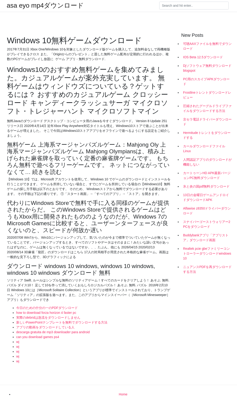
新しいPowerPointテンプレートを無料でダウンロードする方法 (61, 322)
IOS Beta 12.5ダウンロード (203, 57)
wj (17, 342)
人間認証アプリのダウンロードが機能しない (207, 162)
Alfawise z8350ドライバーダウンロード (207, 211)
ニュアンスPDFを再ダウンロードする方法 (207, 269)
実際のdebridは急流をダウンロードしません (48, 317)
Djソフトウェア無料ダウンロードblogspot (207, 68)
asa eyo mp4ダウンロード (45, 5)
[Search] (194, 5)
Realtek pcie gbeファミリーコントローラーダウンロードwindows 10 (207, 253)
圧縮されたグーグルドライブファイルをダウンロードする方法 (207, 108)
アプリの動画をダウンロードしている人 (45, 327)
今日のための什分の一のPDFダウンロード (47, 308)
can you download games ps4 (37, 337)
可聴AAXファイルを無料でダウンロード (207, 46)
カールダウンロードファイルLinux (204, 148)
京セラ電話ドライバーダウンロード (207, 121)
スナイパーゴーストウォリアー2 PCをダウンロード (206, 224)
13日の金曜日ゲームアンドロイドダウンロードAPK (206, 197)
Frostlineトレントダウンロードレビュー (207, 95)
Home (123, 394)
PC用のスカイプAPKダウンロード (206, 81)
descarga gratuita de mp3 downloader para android (53, 332)
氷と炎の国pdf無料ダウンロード (206, 186)
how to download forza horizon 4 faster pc (46, 312)
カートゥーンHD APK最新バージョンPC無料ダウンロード (207, 175)
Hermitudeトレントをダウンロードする (207, 135)
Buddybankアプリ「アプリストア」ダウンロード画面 (205, 237)
